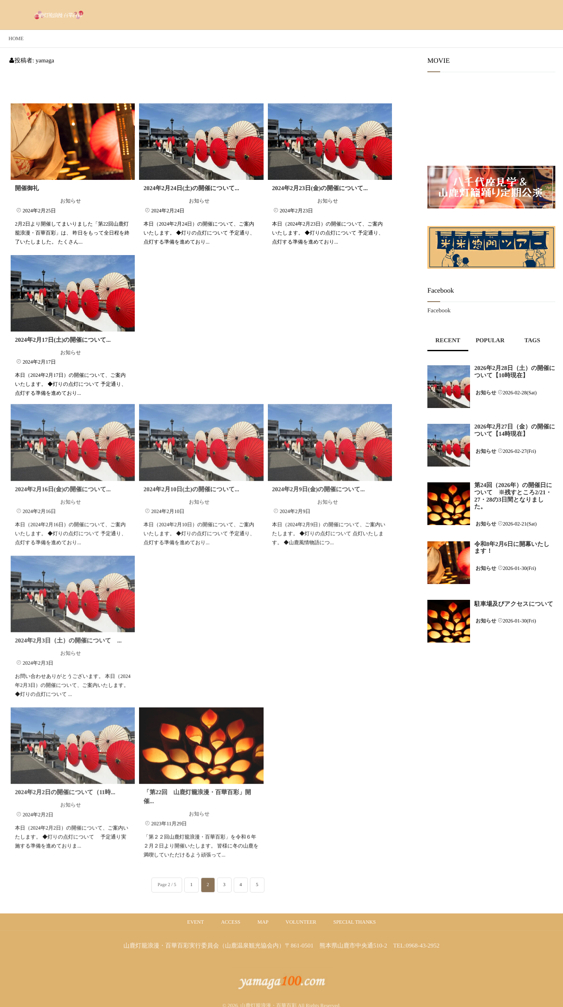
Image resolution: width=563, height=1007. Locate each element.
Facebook (438, 311)
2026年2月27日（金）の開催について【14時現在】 (514, 430)
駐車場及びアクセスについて (513, 604)
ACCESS (230, 922)
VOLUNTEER (301, 922)
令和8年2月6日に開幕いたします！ (511, 548)
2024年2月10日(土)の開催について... (191, 479)
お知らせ (70, 201)
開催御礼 (27, 188)
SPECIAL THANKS (355, 922)
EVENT (195, 922)
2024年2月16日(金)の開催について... (62, 479)
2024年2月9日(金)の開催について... (318, 479)
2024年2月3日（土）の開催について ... (68, 630)
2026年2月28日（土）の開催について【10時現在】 (514, 372)
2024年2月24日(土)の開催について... (191, 188)
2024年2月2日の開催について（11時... (65, 782)
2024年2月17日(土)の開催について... (62, 340)
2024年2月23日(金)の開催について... (320, 188)
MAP (262, 922)
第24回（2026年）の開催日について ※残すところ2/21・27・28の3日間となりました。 (513, 496)
